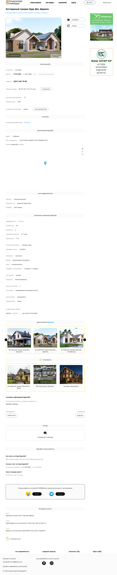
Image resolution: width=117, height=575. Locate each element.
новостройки (35, 2)
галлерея (73, 20)
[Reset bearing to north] (82, 154)
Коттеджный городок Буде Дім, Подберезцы (71, 351)
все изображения (13, 55)
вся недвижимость (22, 551)
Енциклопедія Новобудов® (17, 571)
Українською (107, 2)
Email (36, 494)
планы (72, 26)
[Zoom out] (82, 151)
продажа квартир (49, 551)
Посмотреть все (13, 539)
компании (63, 2)
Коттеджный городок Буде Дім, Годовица (19, 351)
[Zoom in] (82, 148)
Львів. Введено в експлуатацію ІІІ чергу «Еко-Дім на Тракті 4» (26, 523)
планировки (46, 89)
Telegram (60, 494)
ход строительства (41, 109)
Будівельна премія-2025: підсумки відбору (20, 515)
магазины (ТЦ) (74, 551)
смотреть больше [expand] (12, 404)
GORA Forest (12, 415)
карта (73, 2)
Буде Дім (27, 122)
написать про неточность (46, 74)
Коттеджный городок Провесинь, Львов (19, 387)
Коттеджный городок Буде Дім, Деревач (45, 351)
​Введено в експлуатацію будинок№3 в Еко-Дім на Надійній (25, 531)
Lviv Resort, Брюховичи (71, 386)
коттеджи (50, 2)
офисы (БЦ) (97, 551)
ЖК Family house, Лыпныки (45, 386)
